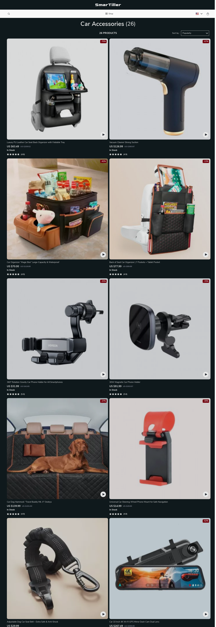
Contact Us (101, 557)
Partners (69, 593)
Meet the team (72, 566)
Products (131, 562)
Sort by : (176, 37)
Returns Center (103, 580)
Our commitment (169, 576)
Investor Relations (74, 589)
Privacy (89, 622)
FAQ (98, 584)
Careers (69, 571)
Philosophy (70, 602)
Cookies (131, 575)
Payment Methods (104, 589)
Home (130, 557)
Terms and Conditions (137, 584)
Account (131, 571)
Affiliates (69, 584)
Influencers (70, 580)
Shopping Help (103, 562)
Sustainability (71, 598)
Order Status (102, 566)
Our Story (70, 557)
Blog (67, 562)
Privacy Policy (133, 580)
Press (68, 575)
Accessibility (99, 622)
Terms (84, 622)
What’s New (133, 566)
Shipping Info (102, 571)
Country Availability (105, 575)
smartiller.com (167, 557)
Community (70, 607)
